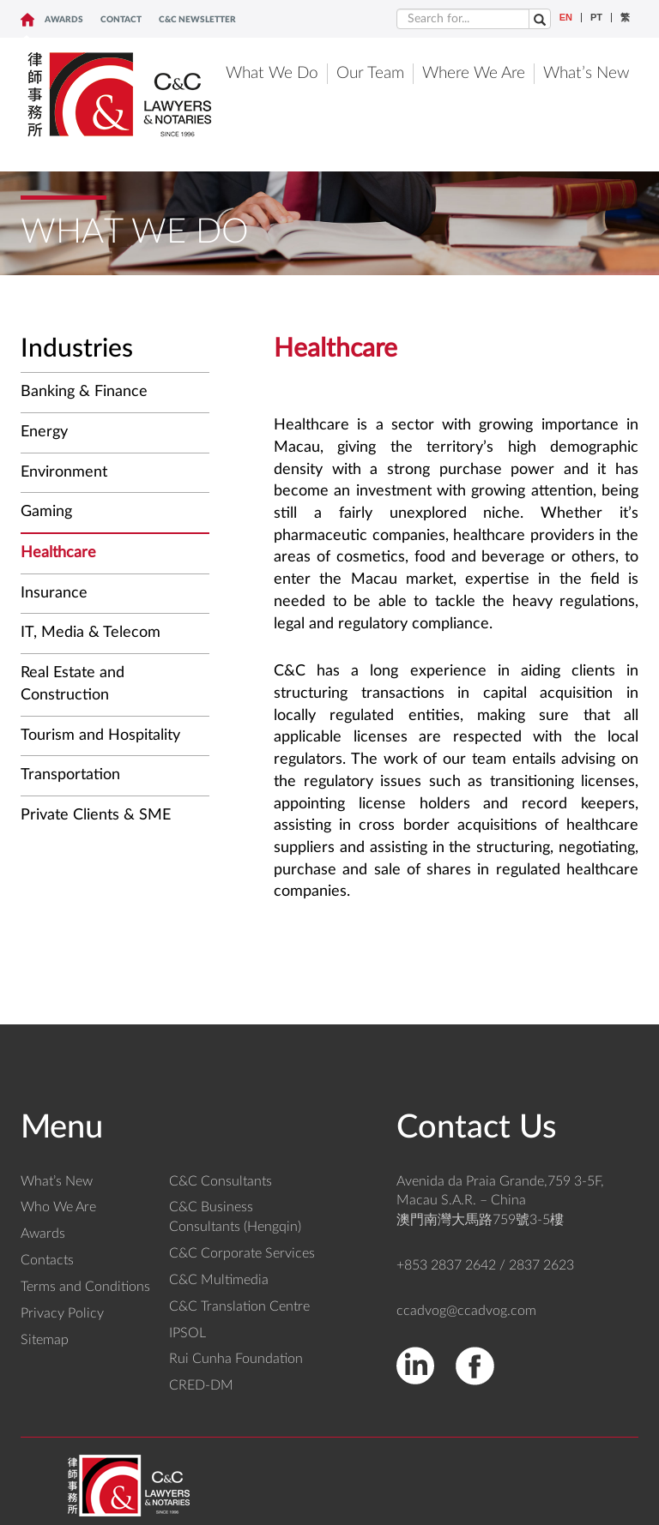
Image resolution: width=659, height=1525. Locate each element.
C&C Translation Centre (239, 1306)
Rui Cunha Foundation (236, 1359)
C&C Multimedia (219, 1280)
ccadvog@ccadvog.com (466, 1311)
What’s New (586, 73)
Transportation (70, 775)
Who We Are (58, 1207)
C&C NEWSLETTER (197, 19)
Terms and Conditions (85, 1287)
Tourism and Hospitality (100, 735)
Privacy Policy (62, 1313)
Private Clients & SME (96, 815)
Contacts (47, 1260)
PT (596, 17)
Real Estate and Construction (72, 684)
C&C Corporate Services (242, 1253)
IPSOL (187, 1333)
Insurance (54, 593)
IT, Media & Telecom (90, 632)
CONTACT (121, 19)
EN (565, 17)
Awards (64, 19)
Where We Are (473, 73)
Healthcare (58, 553)
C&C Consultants (220, 1181)
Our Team (370, 73)
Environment (64, 472)
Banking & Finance (84, 391)
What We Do (272, 73)
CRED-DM (201, 1385)
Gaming (46, 511)
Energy (44, 432)
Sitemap (45, 1340)
